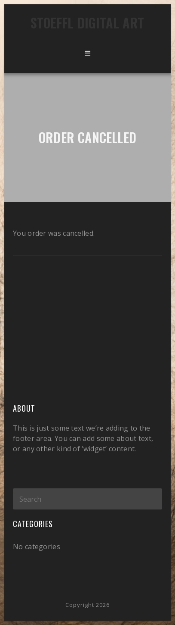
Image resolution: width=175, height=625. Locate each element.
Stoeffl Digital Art (87, 22)
